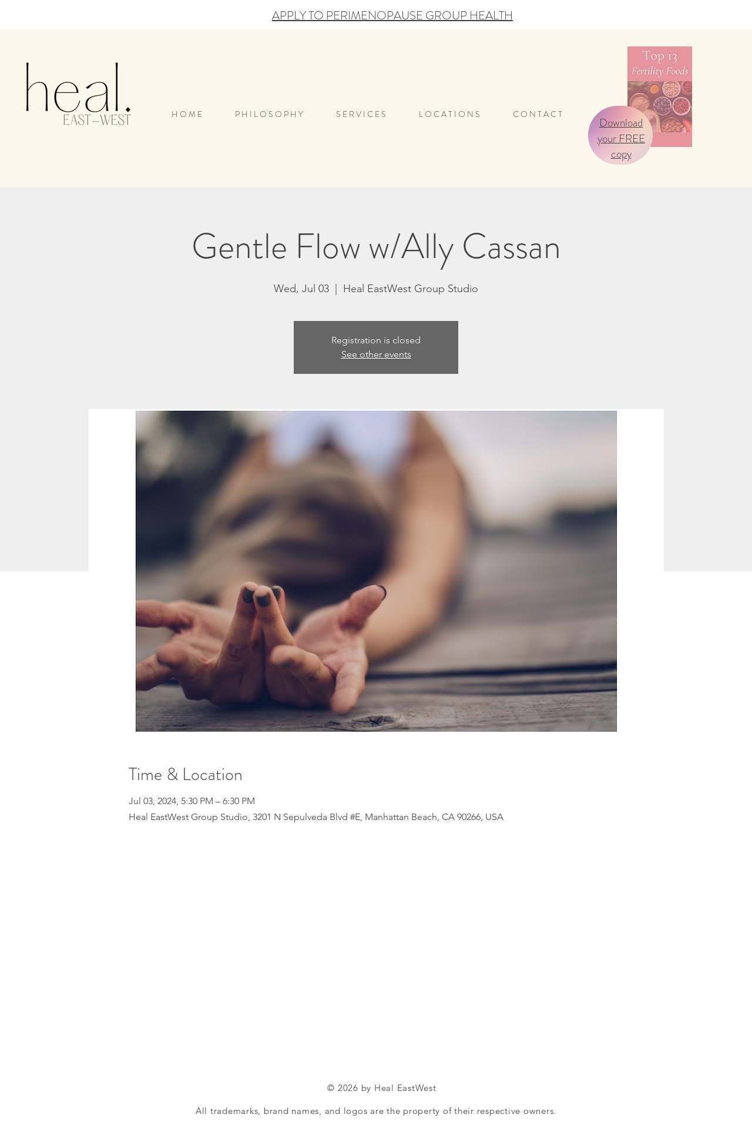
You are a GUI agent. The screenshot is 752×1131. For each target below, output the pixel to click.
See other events (376, 354)
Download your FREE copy (621, 138)
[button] (457, 114)
